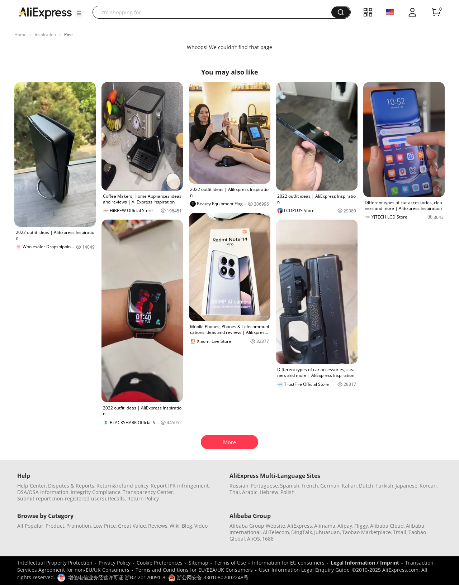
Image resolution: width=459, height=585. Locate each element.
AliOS (253, 538)
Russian (239, 485)
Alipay (344, 525)
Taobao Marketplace (366, 532)
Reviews (157, 525)
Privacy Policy (115, 562)
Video (201, 525)
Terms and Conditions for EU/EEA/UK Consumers (194, 569)
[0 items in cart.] (436, 12)
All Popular (30, 525)
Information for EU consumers (288, 562)
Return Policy (143, 498)
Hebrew (269, 492)
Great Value (132, 525)
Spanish (289, 485)
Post (68, 35)
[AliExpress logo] (45, 12)
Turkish (384, 485)
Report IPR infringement (180, 485)
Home (20, 35)
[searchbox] (214, 12)
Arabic (249, 492)
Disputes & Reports (71, 485)
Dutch (366, 485)
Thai (235, 492)
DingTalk (301, 532)
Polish (287, 492)
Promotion (78, 525)
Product (55, 525)
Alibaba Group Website (257, 525)
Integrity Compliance (95, 492)
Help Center (31, 485)
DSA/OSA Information (42, 492)
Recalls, (117, 498)
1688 (268, 538)
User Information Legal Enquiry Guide (304, 569)
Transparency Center (148, 492)
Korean (428, 485)
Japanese (406, 485)
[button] (79, 13)
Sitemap (198, 562)
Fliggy (361, 525)
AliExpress (299, 525)
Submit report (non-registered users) (61, 498)
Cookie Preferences (160, 562)
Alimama (324, 525)
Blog (187, 525)
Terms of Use (230, 562)
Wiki (175, 525)
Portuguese (264, 485)
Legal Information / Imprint (365, 562)
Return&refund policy (122, 485)
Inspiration (45, 35)
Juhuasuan (327, 532)
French (310, 485)
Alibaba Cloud (387, 525)
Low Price (104, 525)
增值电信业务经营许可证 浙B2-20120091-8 (116, 577)
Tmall (399, 532)
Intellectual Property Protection (55, 562)
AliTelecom (276, 532)
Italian (349, 485)
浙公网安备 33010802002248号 (208, 577)
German (330, 485)
